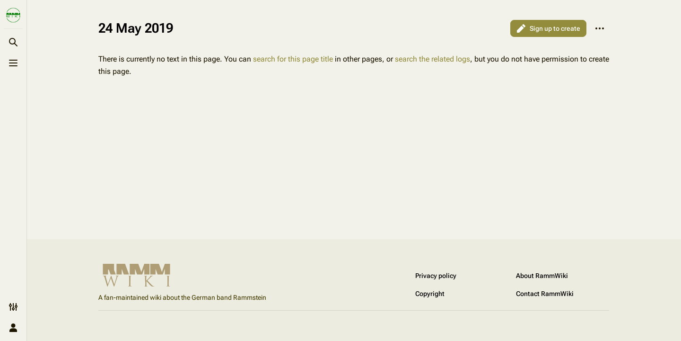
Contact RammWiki (545, 293)
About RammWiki (542, 275)
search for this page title (293, 58)
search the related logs (432, 58)
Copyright (430, 293)
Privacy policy (435, 275)
